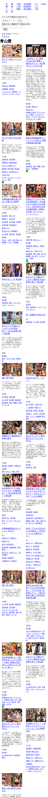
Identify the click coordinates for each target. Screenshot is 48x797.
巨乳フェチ (14, 700)
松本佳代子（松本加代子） (35, 518)
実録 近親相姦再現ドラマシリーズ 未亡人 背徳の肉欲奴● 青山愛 (36, 140)
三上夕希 (5, 234)
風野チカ (38, 407)
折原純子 (11, 466)
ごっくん (11, 305)
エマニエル (41, 112)
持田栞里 (36, 549)
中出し (28, 117)
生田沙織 (5, 225)
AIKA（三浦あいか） (9, 166)
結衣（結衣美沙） (8, 544)
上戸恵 (35, 414)
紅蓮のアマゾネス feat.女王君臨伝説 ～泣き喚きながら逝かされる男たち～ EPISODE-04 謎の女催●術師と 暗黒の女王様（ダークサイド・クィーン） (35, 206)
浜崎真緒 (5, 89)
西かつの (12, 216)
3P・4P (6, 405)
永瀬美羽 (11, 558)
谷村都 (18, 222)
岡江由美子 (13, 225)
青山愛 (11, 89)
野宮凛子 (12, 234)
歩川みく (29, 565)
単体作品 (29, 166)
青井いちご (30, 543)
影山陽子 (5, 216)
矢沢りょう (37, 240)
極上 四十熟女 (8, 378)
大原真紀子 (6, 561)
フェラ (4, 305)
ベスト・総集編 (13, 242)
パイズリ (35, 117)
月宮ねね (5, 86)
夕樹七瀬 (29, 240)
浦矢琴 (4, 237)
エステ (17, 94)
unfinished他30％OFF (33, 766)
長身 (30, 638)
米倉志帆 (29, 512)
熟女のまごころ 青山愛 (11, 279)
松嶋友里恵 (37, 748)
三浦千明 (42, 414)
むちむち (6, 36)
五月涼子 (12, 219)
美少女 (14, 702)
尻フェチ (42, 117)
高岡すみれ (38, 543)
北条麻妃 (29, 764)
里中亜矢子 (30, 515)
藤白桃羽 (12, 86)
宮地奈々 (29, 414)
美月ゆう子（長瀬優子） (10, 231)
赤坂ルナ (35, 107)
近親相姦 (35, 168)
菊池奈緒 (29, 322)
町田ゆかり (6, 538)
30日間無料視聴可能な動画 (27, 6)
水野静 (4, 469)
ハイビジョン (6, 92)
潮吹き (8, 615)
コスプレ (11, 178)
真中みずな (6, 518)
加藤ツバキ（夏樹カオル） (35, 761)
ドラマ (39, 307)
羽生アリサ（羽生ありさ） (35, 555)
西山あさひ (30, 562)
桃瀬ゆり (38, 562)
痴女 (38, 254)
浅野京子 (18, 466)
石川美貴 (12, 222)
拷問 (31, 258)
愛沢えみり (30, 251)
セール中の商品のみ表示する (14, 17)
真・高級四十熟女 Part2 (36, 315)
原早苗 (35, 411)
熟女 (39, 119)
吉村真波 (36, 546)
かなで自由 (37, 552)
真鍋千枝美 (30, 755)
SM (42, 254)
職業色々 (15, 92)
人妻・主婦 (11, 240)
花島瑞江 (29, 748)
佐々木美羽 (30, 404)
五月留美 (5, 397)
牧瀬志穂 (18, 400)
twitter (43, 4)
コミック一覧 (36, 6)
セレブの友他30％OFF (33, 631)
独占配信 (29, 254)
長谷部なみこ (13, 172)
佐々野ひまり (30, 568)
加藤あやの (30, 558)
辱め (34, 254)
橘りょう (29, 546)
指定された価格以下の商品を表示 (16, 24)
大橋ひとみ (38, 758)
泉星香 (4, 169)
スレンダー (17, 303)
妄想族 (6, 700)
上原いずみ (6, 175)
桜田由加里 (13, 162)
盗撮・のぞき (6, 704)
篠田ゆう (29, 552)
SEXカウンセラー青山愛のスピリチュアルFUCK (35, 438)
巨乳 (43, 416)
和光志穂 (5, 222)
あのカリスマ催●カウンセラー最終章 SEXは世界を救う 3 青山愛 (35, 279)
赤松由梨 (12, 397)
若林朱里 (5, 159)
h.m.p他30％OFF (31, 687)
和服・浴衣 (41, 166)
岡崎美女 (5, 162)
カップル (9, 521)
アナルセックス (31, 119)
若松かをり (30, 758)
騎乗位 (15, 403)
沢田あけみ (37, 565)
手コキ (4, 178)
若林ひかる (6, 541)
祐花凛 (37, 755)
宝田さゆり (30, 110)
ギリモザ (35, 256)
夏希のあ (29, 549)
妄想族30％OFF (7, 697)
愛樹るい (5, 219)
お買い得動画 (18, 6)
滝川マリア (38, 251)
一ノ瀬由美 (30, 407)
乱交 (3, 521)
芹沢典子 (14, 561)
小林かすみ (38, 404)
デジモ (8, 702)
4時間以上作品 (31, 112)
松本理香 (12, 159)
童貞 (34, 467)
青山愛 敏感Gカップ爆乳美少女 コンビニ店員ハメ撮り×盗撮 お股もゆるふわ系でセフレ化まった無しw (11, 662)
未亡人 (28, 168)
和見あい (5, 172)
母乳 (9, 180)
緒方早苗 (11, 169)
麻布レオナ (6, 228)
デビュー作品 (10, 359)
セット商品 (30, 115)
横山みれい (35, 751)
